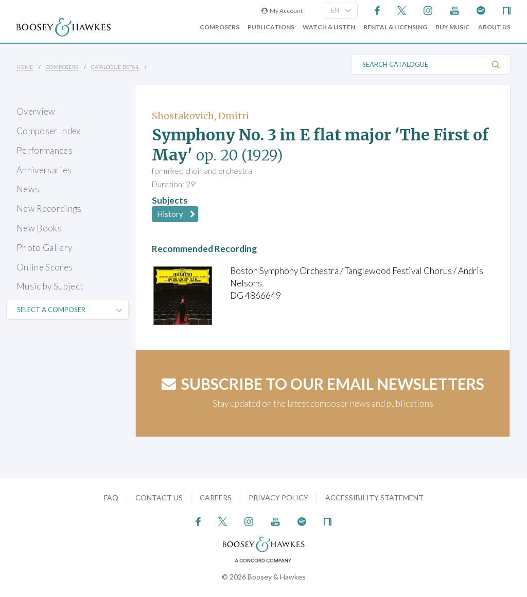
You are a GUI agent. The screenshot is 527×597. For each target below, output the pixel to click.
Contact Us (159, 497)
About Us (494, 27)
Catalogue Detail (115, 67)
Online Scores (44, 267)
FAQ (111, 497)
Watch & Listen (329, 27)
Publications (271, 27)
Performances (44, 150)
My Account (282, 10)
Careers (216, 497)
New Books (39, 228)
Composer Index (48, 130)
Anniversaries (44, 170)
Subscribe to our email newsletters (323, 383)
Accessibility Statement (374, 497)
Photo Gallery (44, 247)
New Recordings (49, 208)
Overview (36, 111)
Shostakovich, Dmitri (200, 116)
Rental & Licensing (395, 27)
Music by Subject (49, 286)
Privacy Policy (278, 497)
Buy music (452, 27)
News (27, 189)
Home (24, 67)
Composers (219, 27)
